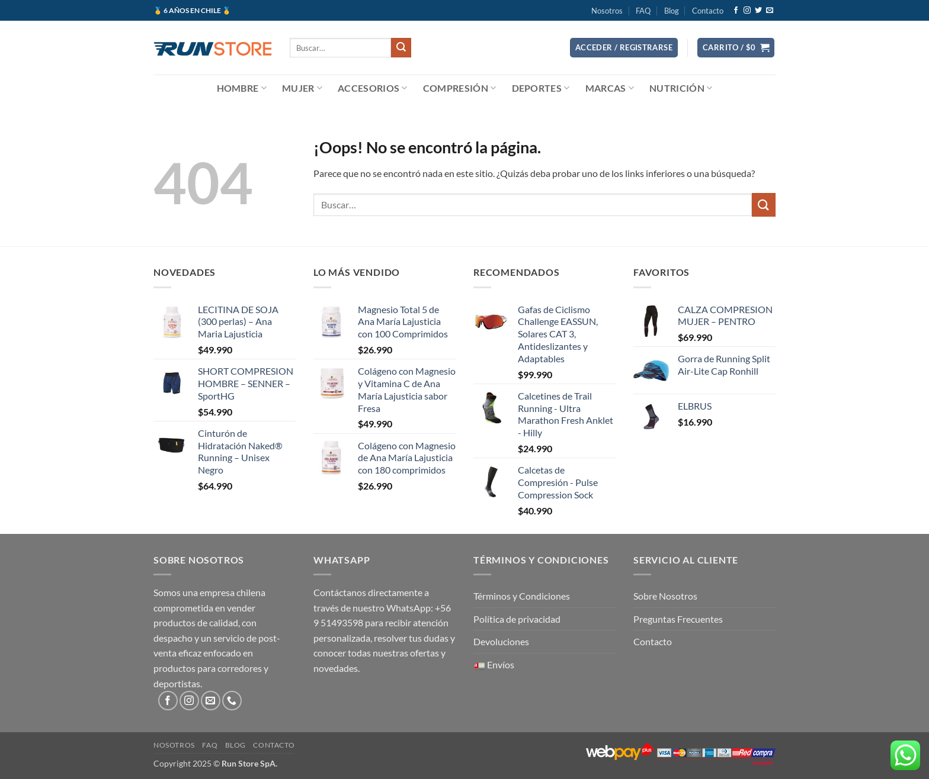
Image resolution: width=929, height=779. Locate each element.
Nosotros (607, 10)
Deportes (541, 88)
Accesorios (373, 88)
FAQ (643, 10)
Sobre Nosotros (665, 595)
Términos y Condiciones (521, 595)
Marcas (609, 88)
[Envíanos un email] (769, 11)
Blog (671, 10)
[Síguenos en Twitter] (758, 11)
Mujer (302, 88)
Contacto (707, 10)
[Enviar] (401, 48)
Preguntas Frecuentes (678, 619)
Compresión (459, 88)
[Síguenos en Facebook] (735, 11)
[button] (624, 47)
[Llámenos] (232, 700)
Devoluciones (501, 641)
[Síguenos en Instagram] (747, 11)
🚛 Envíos (493, 664)
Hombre (242, 88)
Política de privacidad (516, 619)
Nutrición (680, 88)
